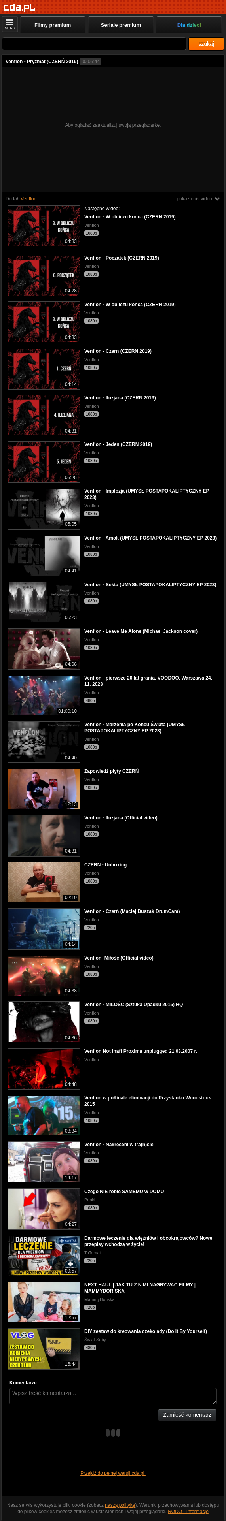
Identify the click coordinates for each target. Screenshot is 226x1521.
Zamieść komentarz (187, 1415)
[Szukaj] (94, 43)
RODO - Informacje (188, 1511)
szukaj (206, 44)
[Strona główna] (19, 8)
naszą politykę (120, 1505)
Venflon (28, 198)
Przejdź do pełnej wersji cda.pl (113, 1473)
